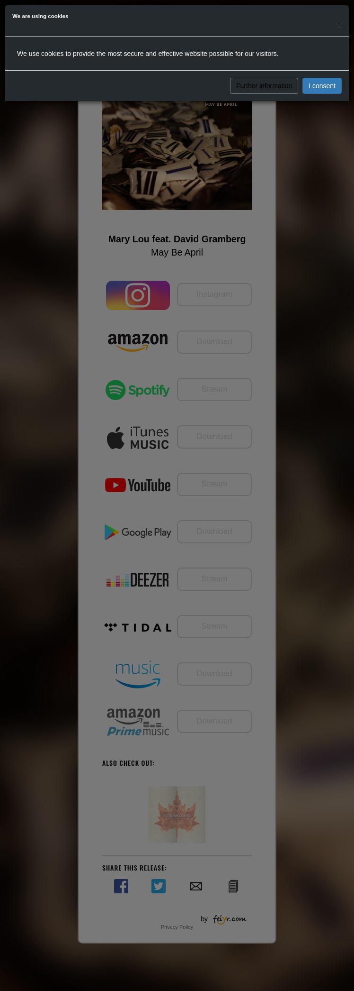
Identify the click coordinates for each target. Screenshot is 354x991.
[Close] (339, 24)
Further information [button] (264, 86)
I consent (322, 86)
